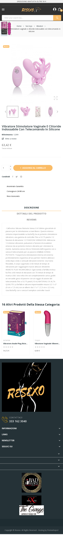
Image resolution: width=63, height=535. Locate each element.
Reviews (31, 219)
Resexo (18, 530)
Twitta (16, 176)
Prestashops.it (52, 530)
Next (57, 111)
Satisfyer (6, 340)
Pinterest (21, 176)
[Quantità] (5, 168)
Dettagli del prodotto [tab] (31, 213)
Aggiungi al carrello (34, 168)
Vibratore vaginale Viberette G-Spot (47, 343)
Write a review (10, 139)
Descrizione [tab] (31, 207)
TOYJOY (37, 340)
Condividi (12, 176)
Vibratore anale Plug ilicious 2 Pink (15, 343)
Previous (5, 111)
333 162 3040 (18, 421)
